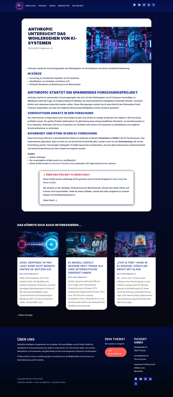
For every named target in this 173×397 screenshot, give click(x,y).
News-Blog (30, 6)
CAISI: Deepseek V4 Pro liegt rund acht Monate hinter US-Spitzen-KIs (37, 266)
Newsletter (63, 6)
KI (51, 48)
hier (61, 160)
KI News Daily (102, 183)
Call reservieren (113, 352)
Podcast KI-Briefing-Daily (63, 163)
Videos (52, 6)
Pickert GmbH (67, 185)
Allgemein (44, 48)
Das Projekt (78, 6)
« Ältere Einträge (25, 315)
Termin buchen (140, 359)
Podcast (42, 6)
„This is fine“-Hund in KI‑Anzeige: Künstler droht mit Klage (132, 266)
